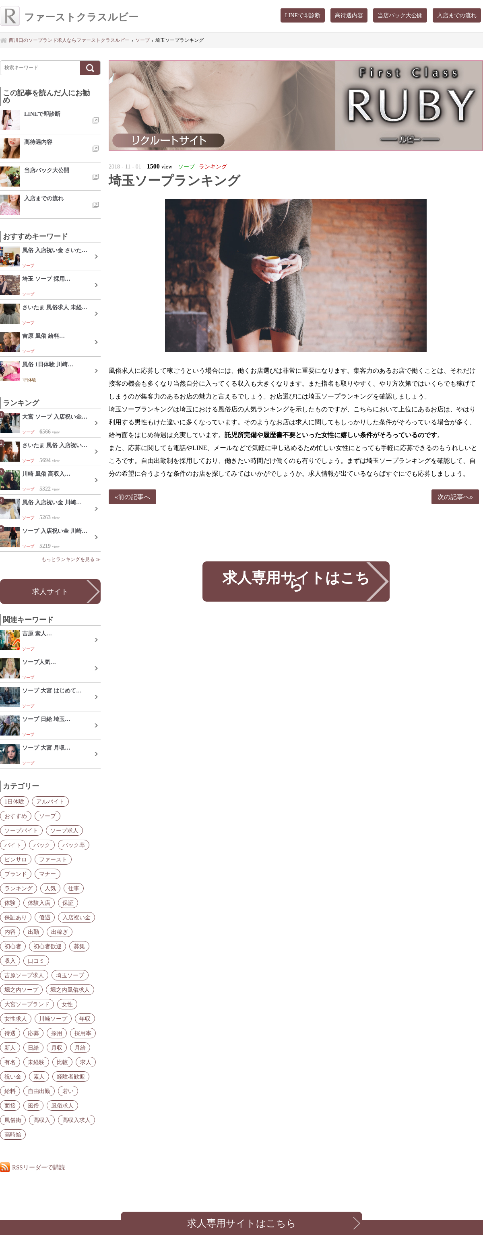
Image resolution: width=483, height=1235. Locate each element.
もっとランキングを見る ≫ (71, 559)
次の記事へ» (455, 496)
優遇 (44, 917)
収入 (10, 961)
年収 (85, 1018)
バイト (12, 845)
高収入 (41, 1120)
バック (41, 845)
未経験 (36, 1062)
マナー (47, 874)
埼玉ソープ (70, 975)
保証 (68, 903)
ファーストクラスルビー (69, 17)
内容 (10, 932)
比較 (62, 1062)
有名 (10, 1062)
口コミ (36, 961)
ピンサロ (15, 859)
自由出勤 (39, 1091)
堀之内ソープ (21, 990)
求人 (85, 1062)
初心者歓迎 (47, 946)
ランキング (18, 888)
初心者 (12, 946)
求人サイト (50, 591)
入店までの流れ (457, 15)
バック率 (73, 845)
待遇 (10, 1033)
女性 (67, 1004)
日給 (33, 1047)
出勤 (33, 932)
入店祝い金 (76, 917)
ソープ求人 (64, 830)
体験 (10, 903)
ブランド (15, 874)
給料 (10, 1091)
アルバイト (50, 801)
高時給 (12, 1134)
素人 (39, 1076)
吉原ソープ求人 (24, 975)
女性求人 (15, 1018)
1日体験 (14, 801)
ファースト (53, 859)
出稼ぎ (59, 932)
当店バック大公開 (400, 15)
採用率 (82, 1033)
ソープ (47, 816)
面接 (10, 1105)
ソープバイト (21, 830)
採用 (56, 1033)
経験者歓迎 (71, 1076)
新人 (10, 1047)
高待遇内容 (349, 15)
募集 (79, 946)
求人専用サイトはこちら (295, 581)
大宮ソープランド (27, 1004)
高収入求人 (76, 1120)
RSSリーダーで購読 (38, 1167)
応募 (33, 1033)
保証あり (15, 917)
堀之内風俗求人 (70, 990)
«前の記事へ (132, 496)
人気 (50, 888)
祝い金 (12, 1076)
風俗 (33, 1105)
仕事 (73, 888)
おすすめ (15, 816)
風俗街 (12, 1120)
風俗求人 (62, 1105)
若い (68, 1091)
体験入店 (39, 903)
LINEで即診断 (302, 15)
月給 (80, 1047)
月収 (56, 1047)
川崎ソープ (53, 1018)
